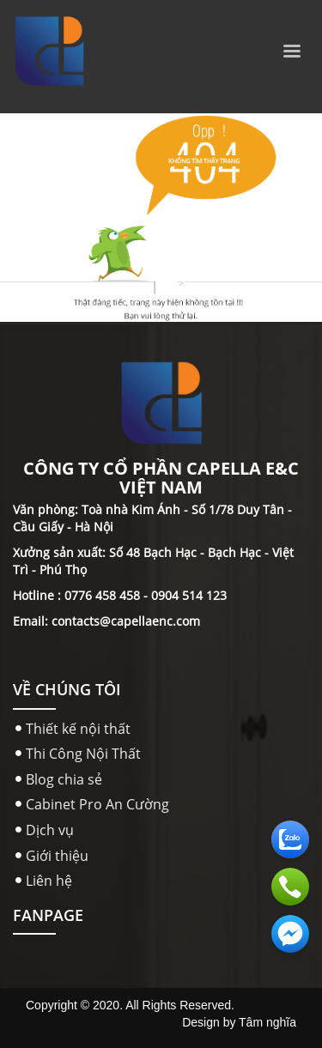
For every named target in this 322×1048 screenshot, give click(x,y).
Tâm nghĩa (267, 1022)
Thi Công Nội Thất (83, 753)
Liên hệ (49, 880)
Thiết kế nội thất (78, 728)
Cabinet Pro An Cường (97, 804)
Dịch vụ (50, 830)
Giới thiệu (57, 855)
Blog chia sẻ (64, 779)
